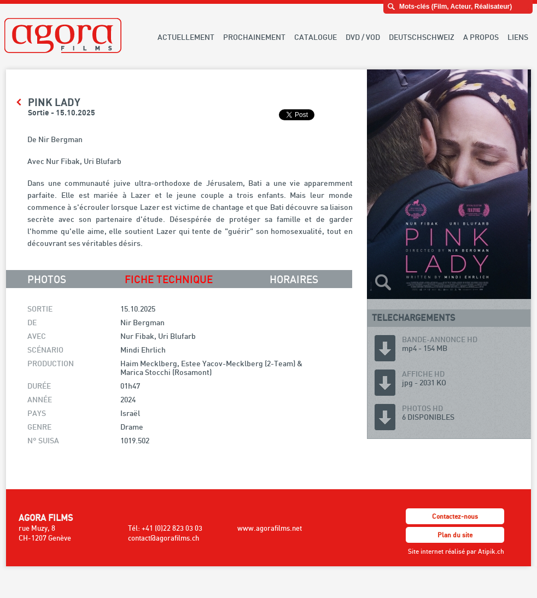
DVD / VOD (363, 37)
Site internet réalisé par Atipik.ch (456, 551)
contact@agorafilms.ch (163, 537)
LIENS (517, 37)
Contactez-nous (455, 516)
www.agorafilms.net (269, 528)
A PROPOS (481, 37)
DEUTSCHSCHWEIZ (421, 37)
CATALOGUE (315, 37)
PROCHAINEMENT (254, 37)
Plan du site (454, 535)
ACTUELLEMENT (185, 37)
